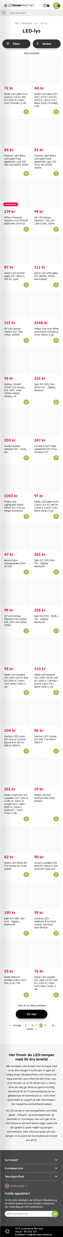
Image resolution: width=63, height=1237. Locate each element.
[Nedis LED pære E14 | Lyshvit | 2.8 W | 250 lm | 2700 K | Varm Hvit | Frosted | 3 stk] (16, 70)
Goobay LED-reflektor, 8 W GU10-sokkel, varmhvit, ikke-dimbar (45, 923)
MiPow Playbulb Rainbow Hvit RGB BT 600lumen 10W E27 (16, 220)
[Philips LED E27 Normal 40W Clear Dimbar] (46, 771)
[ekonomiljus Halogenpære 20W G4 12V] (16, 537)
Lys (36, 23)
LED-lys (43, 23)
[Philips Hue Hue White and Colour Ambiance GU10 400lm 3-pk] (46, 305)
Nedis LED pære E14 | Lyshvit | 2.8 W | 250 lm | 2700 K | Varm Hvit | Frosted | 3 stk (16, 98)
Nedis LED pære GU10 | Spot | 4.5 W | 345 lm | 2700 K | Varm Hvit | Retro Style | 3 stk (46, 506)
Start (17, 23)
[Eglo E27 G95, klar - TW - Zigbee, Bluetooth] (46, 537)
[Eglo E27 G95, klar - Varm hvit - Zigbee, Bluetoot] (46, 361)
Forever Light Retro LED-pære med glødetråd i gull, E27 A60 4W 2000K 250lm (16, 160)
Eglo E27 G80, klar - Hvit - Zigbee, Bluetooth (15, 921)
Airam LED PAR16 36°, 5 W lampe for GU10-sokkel (16, 865)
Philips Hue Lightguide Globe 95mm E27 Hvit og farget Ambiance (14, 506)
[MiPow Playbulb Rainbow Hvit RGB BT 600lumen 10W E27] (16, 194)
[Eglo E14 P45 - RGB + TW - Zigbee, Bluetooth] (46, 592)
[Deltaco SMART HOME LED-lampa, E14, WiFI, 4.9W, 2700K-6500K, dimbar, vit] (16, 361)
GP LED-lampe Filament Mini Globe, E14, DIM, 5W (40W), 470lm (15, 621)
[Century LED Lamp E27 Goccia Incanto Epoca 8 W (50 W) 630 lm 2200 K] (16, 713)
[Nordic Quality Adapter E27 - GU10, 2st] (16, 422)
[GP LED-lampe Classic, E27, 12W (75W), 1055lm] (16, 305)
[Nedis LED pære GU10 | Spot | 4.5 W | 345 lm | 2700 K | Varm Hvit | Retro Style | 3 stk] (46, 478)
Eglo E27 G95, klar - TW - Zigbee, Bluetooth (45, 563)
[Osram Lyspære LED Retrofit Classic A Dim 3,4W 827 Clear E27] (46, 839)
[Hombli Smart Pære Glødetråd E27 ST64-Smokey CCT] (46, 422)
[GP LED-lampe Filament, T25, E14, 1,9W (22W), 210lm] (46, 194)
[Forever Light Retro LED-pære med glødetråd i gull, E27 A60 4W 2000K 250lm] (16, 132)
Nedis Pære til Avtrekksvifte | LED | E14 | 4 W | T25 (15, 980)
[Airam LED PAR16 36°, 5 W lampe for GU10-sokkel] (16, 839)
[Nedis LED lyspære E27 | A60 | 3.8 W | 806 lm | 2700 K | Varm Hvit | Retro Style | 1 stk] (16, 651)
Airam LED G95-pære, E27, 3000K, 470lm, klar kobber (46, 276)
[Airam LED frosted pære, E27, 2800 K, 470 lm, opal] (16, 249)
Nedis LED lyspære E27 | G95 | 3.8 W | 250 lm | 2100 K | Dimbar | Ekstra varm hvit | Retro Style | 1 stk (46, 680)
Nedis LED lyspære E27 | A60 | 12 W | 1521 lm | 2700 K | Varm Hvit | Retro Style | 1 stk (46, 983)
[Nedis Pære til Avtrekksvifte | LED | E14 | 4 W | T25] (16, 953)
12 (53, 1025)
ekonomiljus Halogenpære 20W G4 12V (14, 563)
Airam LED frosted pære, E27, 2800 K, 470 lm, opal (14, 276)
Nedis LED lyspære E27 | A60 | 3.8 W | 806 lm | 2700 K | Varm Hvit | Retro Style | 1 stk (16, 680)
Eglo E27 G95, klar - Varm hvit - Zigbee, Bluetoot (45, 387)
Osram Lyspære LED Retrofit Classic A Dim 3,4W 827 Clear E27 (46, 865)
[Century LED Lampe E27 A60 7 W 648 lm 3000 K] (46, 713)
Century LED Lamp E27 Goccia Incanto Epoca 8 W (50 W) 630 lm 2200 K (15, 741)
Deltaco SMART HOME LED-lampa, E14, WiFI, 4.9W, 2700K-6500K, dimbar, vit (14, 390)
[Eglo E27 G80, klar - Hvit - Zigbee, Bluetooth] (16, 895)
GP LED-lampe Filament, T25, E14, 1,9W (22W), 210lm (44, 220)
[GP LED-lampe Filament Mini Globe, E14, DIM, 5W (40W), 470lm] (16, 592)
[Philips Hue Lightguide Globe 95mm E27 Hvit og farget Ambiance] (16, 478)
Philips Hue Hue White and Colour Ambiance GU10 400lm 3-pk (46, 331)
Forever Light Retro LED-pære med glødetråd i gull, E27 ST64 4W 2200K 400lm (45, 161)
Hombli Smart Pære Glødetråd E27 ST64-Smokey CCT (46, 449)
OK (55, 1213)
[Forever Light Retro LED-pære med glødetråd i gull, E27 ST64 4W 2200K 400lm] (46, 132)
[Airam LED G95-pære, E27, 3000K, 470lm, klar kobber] (46, 249)
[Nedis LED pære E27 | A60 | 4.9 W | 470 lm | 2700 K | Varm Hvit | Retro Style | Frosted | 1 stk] (46, 70)
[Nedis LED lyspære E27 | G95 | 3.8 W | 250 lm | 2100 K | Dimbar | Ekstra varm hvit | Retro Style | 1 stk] (46, 651)
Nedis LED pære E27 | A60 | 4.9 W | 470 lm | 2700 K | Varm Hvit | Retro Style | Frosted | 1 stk (46, 100)
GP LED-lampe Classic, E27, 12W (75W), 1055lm (13, 331)
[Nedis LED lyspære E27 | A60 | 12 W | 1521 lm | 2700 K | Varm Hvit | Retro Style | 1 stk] (46, 953)
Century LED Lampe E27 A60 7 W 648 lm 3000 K (45, 739)
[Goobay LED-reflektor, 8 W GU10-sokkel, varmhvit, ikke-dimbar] (46, 895)
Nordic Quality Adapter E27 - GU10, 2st (15, 449)
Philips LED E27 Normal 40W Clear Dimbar (44, 798)
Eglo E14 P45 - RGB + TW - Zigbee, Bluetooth (46, 619)
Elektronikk (27, 23)
